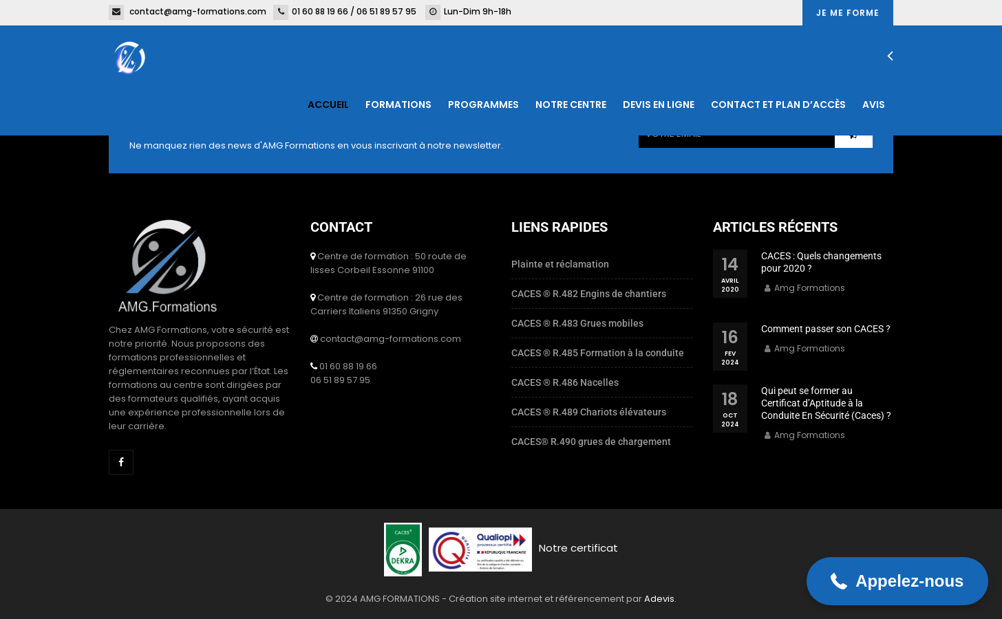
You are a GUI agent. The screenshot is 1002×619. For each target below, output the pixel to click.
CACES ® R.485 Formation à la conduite (597, 352)
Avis (873, 104)
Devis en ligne (658, 104)
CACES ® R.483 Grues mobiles (577, 323)
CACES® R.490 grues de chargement (591, 441)
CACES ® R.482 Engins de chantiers (588, 293)
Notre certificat (578, 548)
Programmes (483, 104)
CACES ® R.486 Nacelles (565, 382)
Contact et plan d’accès (778, 104)
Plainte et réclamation (560, 264)
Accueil (328, 104)
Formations (398, 104)
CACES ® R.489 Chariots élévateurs (588, 411)
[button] (897, 581)
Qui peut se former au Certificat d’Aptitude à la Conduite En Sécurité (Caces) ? (826, 403)
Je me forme (848, 13)
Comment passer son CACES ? (826, 328)
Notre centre (570, 104)
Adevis (659, 598)
